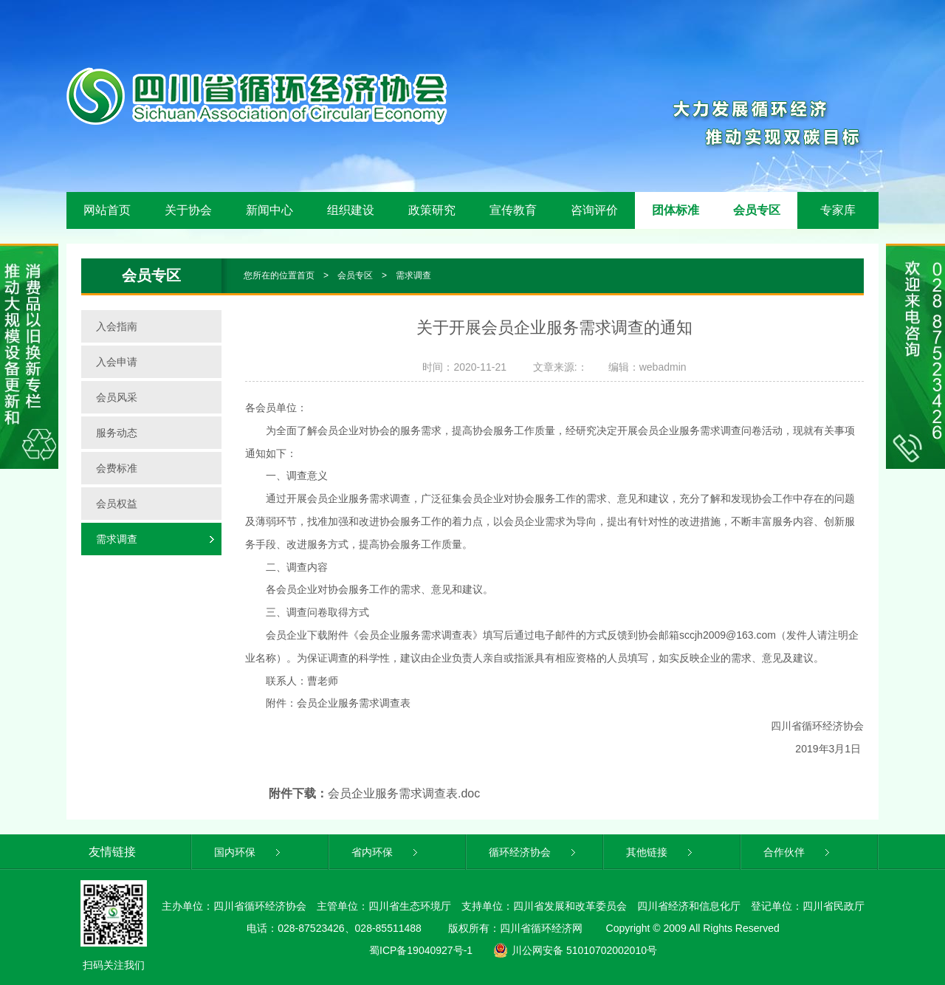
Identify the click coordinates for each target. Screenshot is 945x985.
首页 (306, 275)
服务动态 (116, 433)
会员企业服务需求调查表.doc (404, 793)
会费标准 (116, 468)
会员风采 (116, 397)
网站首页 (107, 210)
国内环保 (248, 852)
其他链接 (660, 852)
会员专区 (756, 210)
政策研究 (432, 210)
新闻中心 (269, 210)
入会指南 (116, 326)
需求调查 (413, 275)
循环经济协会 (533, 852)
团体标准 (675, 210)
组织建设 (350, 210)
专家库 (838, 210)
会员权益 (116, 503)
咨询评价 (594, 210)
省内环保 (385, 852)
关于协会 (188, 210)
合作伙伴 (797, 852)
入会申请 (116, 362)
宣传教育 (513, 210)
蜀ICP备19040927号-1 (420, 950)
